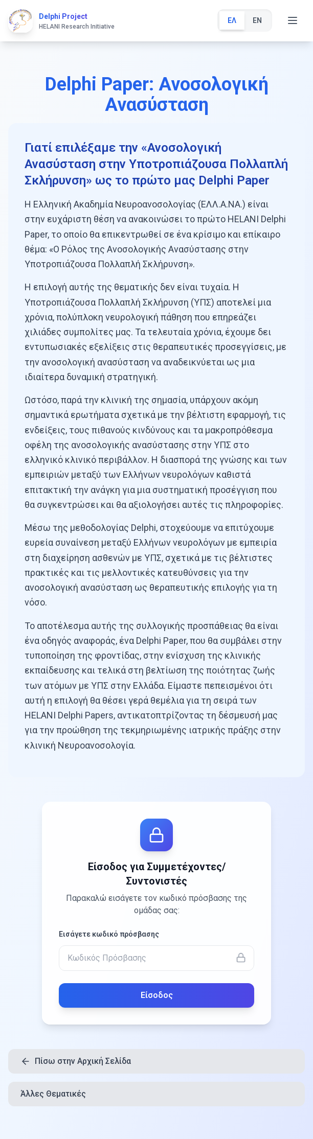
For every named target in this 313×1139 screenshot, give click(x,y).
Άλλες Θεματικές (53, 1094)
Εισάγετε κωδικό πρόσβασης (109, 934)
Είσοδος (157, 995)
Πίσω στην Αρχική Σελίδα (75, 1061)
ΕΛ (232, 20)
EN (257, 20)
